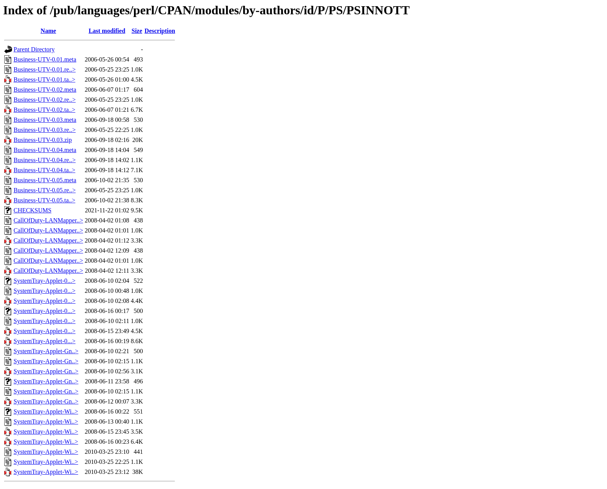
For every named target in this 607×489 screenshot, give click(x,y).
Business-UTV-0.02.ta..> (44, 109)
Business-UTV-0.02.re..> (44, 99)
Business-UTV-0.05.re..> (44, 190)
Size (137, 30)
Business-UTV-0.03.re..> (44, 130)
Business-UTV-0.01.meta (45, 59)
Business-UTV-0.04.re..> (44, 160)
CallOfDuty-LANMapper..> (48, 220)
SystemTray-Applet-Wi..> (46, 411)
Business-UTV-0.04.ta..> (44, 170)
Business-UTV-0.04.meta (45, 150)
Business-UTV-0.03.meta (45, 119)
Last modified (107, 30)
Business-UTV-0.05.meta (45, 180)
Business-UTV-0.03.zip (43, 140)
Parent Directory (34, 49)
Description (159, 30)
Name (48, 30)
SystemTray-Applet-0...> (44, 280)
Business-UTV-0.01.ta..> (44, 79)
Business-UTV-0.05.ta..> (44, 200)
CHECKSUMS (32, 210)
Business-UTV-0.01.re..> (44, 69)
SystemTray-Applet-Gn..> (46, 351)
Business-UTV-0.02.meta (45, 89)
